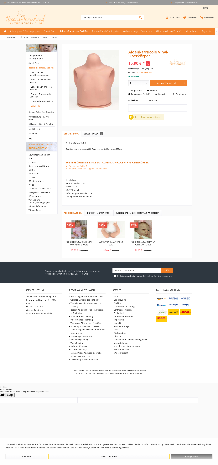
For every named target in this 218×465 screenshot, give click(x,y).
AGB (30, 163)
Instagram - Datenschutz (40, 197)
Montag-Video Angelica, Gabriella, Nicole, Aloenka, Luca (86, 355)
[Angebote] (206, 31)
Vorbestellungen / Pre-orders (39, 118)
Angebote (33, 133)
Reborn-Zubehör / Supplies (41, 112)
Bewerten (161, 94)
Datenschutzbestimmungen (131, 276)
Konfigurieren (191, 456)
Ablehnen (26, 456)
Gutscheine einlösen (123, 316)
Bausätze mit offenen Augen (40, 81)
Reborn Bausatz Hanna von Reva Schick (143, 243)
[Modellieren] (192, 31)
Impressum (34, 178)
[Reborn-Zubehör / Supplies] (105, 31)
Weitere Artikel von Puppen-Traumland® (86, 168)
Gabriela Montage (78, 349)
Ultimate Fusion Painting (81, 316)
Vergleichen (135, 90)
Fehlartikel (119, 313)
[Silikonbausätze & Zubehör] (168, 31)
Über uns (118, 336)
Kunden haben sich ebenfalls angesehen (137, 213)
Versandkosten (115, 370)
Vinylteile (35, 106)
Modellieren (34, 129)
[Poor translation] (10, 395)
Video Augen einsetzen (81, 336)
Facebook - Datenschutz (40, 193)
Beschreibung (71, 133)
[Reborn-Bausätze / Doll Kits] (74, 31)
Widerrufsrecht (36, 215)
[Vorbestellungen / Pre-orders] (137, 31)
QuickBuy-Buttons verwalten (41, 144)
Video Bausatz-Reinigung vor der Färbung (85, 305)
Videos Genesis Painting (81, 319)
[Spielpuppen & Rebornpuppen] (25, 31)
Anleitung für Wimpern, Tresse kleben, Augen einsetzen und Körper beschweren (87, 329)
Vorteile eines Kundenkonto (127, 346)
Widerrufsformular (37, 211)
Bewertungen (93, 133)
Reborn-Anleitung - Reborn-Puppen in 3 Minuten (87, 312)
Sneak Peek (34, 63)
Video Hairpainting (79, 339)
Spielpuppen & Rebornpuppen (36, 57)
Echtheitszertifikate (123, 310)
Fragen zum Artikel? (139, 94)
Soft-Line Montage (78, 346)
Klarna (32, 174)
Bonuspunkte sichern (151, 117)
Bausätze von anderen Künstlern (41, 88)
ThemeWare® (136, 373)
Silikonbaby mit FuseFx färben (84, 359)
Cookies (32, 167)
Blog (31, 138)
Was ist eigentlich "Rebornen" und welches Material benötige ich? (86, 298)
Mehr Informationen (139, 447)
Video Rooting (76, 343)
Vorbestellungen (121, 343)
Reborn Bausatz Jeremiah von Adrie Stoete (79, 243)
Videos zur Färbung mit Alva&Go (85, 323)
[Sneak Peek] (50, 31)
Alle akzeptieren (109, 456)
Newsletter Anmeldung (39, 159)
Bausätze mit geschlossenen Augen (40, 73)
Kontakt (32, 182)
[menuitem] (206, 17)
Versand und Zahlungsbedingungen (39, 206)
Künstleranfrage (36, 186)
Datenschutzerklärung (39, 171)
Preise (31, 190)
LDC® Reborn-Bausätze (41, 101)
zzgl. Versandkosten (144, 72)
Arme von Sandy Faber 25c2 (111, 243)
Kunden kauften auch (99, 213)
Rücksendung (35, 201)
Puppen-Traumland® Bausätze (40, 95)
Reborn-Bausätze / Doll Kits (41, 67)
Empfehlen (179, 94)
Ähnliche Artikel (73, 213)
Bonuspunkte (120, 299)
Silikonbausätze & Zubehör (41, 124)
